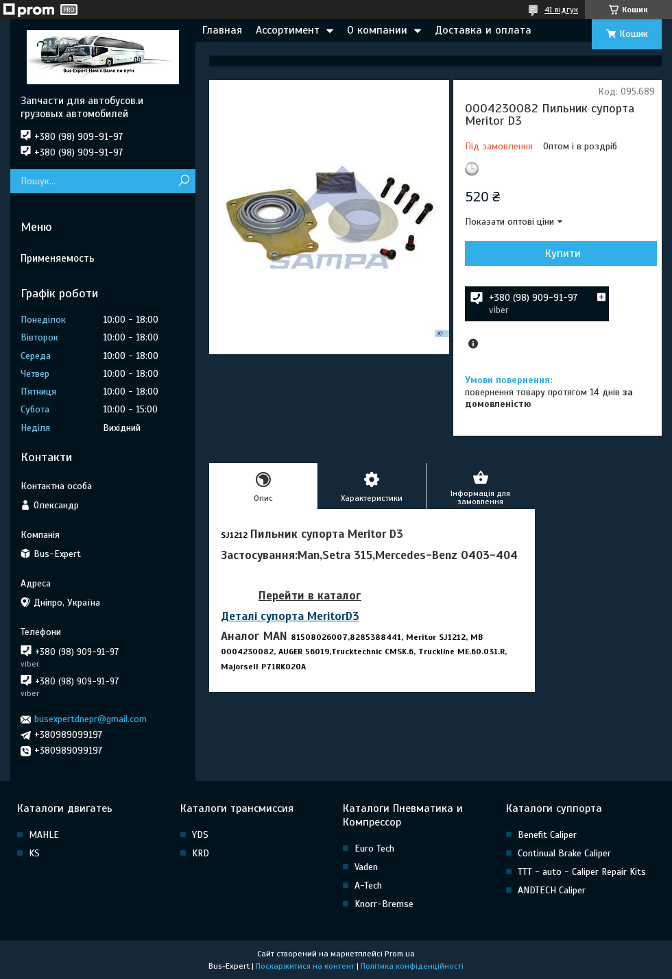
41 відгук (561, 9)
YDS (200, 835)
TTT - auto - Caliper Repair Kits (582, 872)
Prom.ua (400, 953)
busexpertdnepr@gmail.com (90, 719)
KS (34, 853)
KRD (200, 853)
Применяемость (58, 258)
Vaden (366, 867)
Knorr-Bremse (384, 904)
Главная (222, 30)
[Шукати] (183, 181)
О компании (377, 30)
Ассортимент (288, 30)
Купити (563, 253)
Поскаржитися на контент (305, 966)
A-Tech (368, 885)
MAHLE (44, 835)
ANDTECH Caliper (552, 890)
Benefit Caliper (547, 835)
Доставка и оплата (483, 30)
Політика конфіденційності (412, 966)
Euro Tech (374, 848)
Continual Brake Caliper (564, 853)
